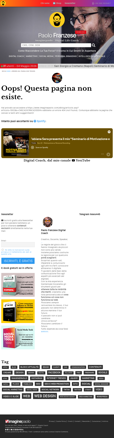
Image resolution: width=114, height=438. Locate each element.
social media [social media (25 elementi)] (32, 390)
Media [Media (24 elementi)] (101, 378)
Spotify (39, 121)
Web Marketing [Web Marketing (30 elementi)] (85, 397)
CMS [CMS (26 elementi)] (65, 367)
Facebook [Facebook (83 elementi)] (54, 372)
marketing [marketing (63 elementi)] (88, 378)
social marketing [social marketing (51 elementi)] (12, 389)
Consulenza (96, 421)
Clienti (70, 421)
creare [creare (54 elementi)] (7, 372)
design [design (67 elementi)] (20, 372)
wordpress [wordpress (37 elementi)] (102, 397)
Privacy (51, 421)
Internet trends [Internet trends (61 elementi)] (56, 378)
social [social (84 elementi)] (86, 383)
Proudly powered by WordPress (16, 432)
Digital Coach (16, 56)
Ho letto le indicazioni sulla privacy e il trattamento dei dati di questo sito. (16, 252)
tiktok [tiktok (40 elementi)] (67, 389)
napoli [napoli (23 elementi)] (5, 384)
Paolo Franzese (22, 427)
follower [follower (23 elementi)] (68, 373)
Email (3, 241)
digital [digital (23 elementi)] (41, 373)
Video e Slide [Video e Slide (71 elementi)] (11, 396)
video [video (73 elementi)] (99, 389)
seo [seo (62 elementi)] (38, 384)
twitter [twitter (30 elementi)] (77, 390)
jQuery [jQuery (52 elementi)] (74, 378)
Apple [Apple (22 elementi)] (5, 367)
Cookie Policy (61, 421)
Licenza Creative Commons (58, 432)
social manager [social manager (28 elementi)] (101, 384)
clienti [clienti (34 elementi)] (56, 367)
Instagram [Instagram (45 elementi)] (36, 378)
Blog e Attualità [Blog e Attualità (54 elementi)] (29, 367)
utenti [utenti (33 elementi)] (88, 390)
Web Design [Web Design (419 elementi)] (45, 396)
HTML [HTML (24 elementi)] (5, 378)
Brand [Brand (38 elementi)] (46, 367)
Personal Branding (66, 56)
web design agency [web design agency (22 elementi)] (67, 397)
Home (8, 71)
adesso (44, 331)
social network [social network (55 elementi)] (50, 389)
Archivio (105, 421)
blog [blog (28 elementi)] (14, 367)
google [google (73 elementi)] (102, 372)
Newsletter (86, 421)
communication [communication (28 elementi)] (78, 367)
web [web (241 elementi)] (26, 396)
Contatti (77, 421)
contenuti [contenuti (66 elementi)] (95, 367)
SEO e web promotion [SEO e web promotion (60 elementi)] (57, 384)
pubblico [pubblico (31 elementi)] (28, 384)
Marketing (31, 56)
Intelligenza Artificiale (92, 56)
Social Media (46, 56)
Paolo (57, 35)
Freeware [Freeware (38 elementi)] (89, 373)
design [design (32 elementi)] (31, 373)
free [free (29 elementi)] (79, 373)
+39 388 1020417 (102, 3)
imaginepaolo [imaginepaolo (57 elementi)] (19, 378)
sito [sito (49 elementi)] (75, 384)
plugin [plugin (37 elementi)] (16, 384)
